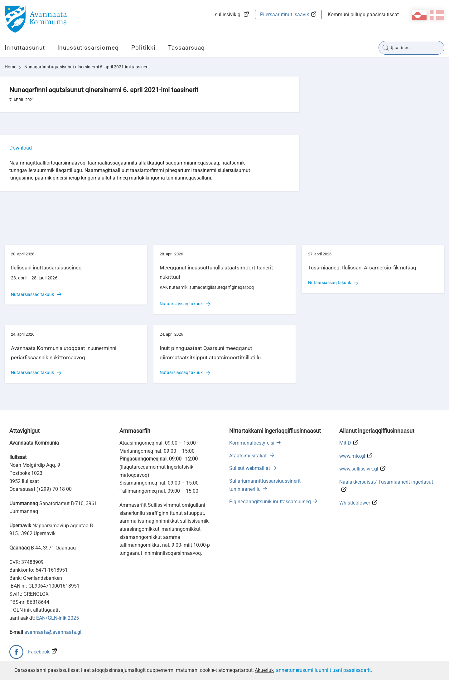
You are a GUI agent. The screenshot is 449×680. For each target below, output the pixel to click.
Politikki (143, 47)
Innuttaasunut (25, 47)
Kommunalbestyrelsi (251, 443)
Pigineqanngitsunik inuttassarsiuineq (270, 502)
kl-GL (419, 15)
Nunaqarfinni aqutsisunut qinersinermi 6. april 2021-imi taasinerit (87, 66)
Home (10, 66)
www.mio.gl (352, 456)
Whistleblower (354, 503)
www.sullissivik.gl (358, 469)
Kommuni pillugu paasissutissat (363, 14)
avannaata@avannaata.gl (52, 632)
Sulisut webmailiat (249, 468)
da (437, 15)
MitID (345, 443)
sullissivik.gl (228, 14)
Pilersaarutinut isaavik (284, 14)
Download (20, 148)
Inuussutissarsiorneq (88, 47)
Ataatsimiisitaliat (248, 456)
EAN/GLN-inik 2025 (57, 618)
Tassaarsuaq (186, 47)
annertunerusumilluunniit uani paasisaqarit (323, 670)
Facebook (39, 652)
